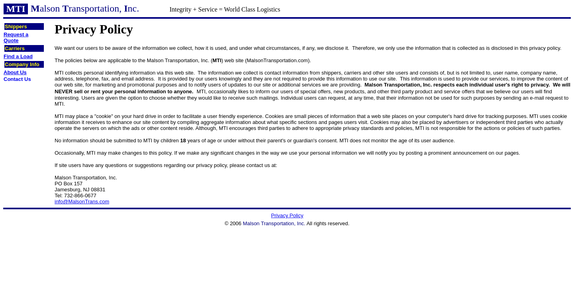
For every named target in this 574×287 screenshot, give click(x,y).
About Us (15, 72)
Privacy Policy (287, 215)
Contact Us (17, 79)
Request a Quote (16, 37)
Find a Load (18, 56)
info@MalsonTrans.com (82, 201)
